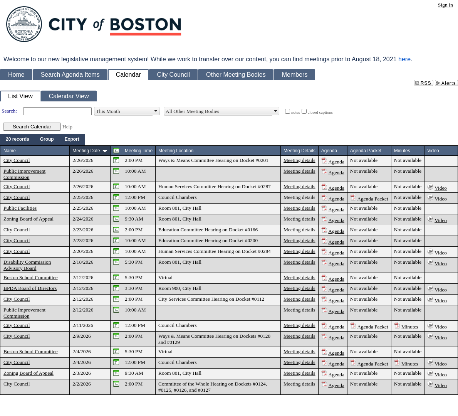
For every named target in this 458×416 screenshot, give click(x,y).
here (404, 59)
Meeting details (299, 160)
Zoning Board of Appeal (28, 219)
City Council (16, 160)
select (156, 111)
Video (441, 188)
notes (295, 112)
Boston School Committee (30, 277)
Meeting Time (139, 150)
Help (67, 127)
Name (9, 150)
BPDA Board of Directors (30, 288)
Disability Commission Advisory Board (27, 265)
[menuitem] (17, 139)
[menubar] (42, 139)
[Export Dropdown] (72, 139)
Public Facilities (20, 208)
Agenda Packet (372, 199)
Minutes (409, 327)
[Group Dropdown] (47, 139)
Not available (363, 160)
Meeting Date (86, 150)
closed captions (320, 112)
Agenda (336, 162)
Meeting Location (175, 150)
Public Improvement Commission (24, 174)
